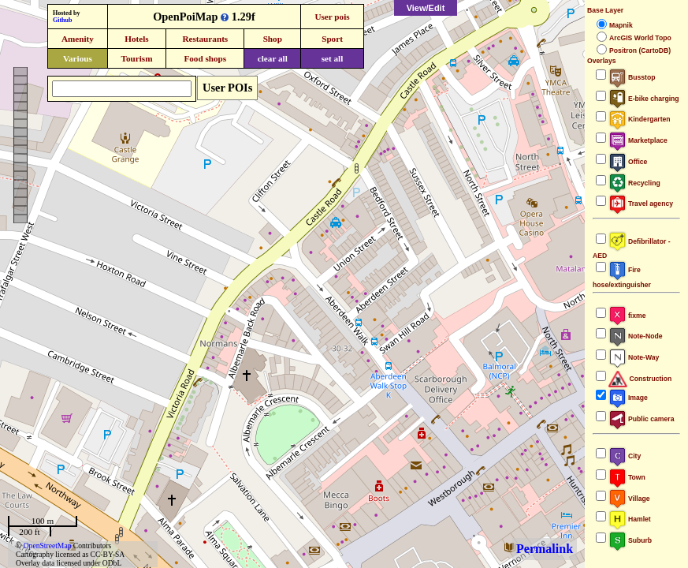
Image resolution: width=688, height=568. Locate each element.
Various (77, 58)
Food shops (205, 58)
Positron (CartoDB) (640, 50)
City (624, 456)
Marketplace (638, 140)
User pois (331, 16)
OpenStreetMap (48, 545)
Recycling (634, 183)
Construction (639, 379)
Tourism (136, 58)
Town (626, 477)
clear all (273, 58)
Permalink (544, 548)
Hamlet (629, 519)
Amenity (77, 38)
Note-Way (633, 357)
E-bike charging (643, 99)
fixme (626, 316)
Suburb (630, 540)
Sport (332, 38)
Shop (272, 38)
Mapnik (621, 25)
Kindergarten (639, 119)
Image (628, 398)
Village (629, 499)
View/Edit (426, 8)
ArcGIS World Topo (640, 38)
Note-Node (635, 336)
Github (62, 20)
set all (333, 58)
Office (627, 162)
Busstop (631, 77)
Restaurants (205, 38)
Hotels (136, 38)
